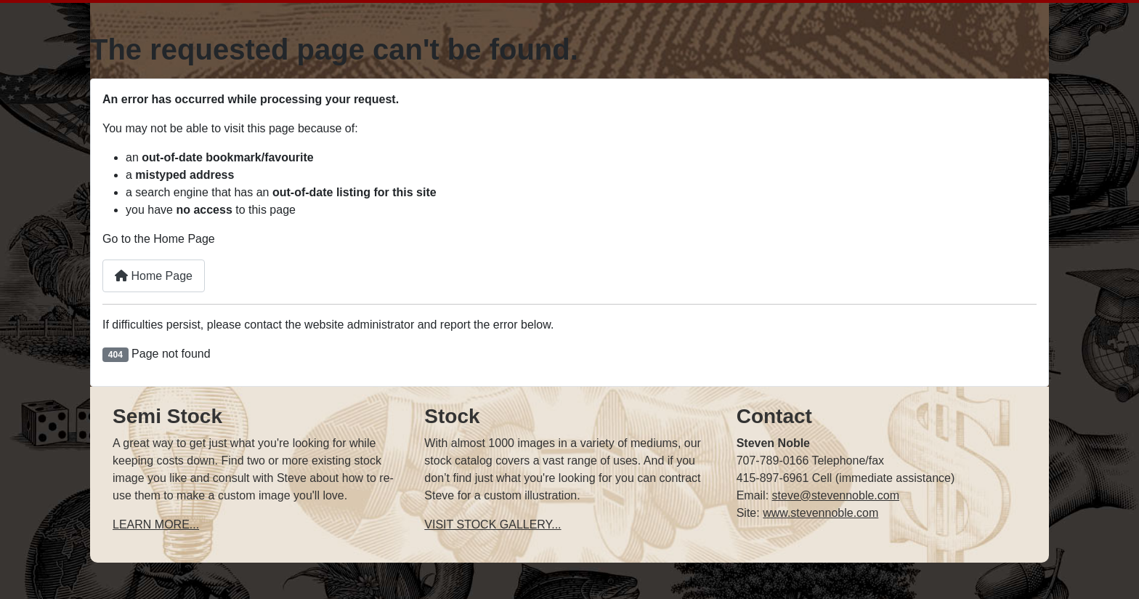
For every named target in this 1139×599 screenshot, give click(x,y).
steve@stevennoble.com (835, 495)
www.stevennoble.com (820, 513)
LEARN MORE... (156, 524)
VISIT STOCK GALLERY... (492, 524)
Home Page (153, 276)
